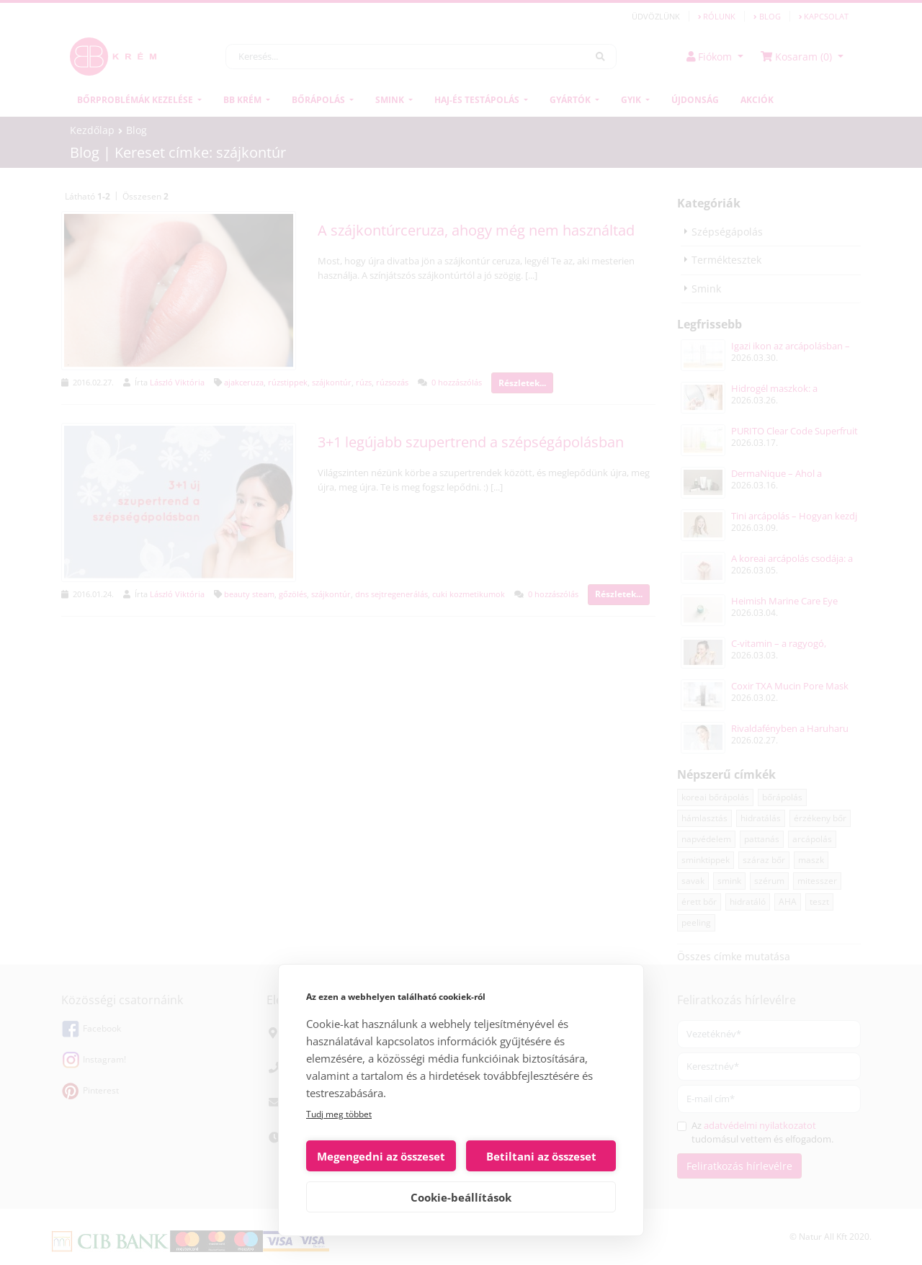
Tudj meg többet (339, 1114)
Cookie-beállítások (461, 1197)
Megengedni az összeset (381, 1156)
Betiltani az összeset (541, 1156)
